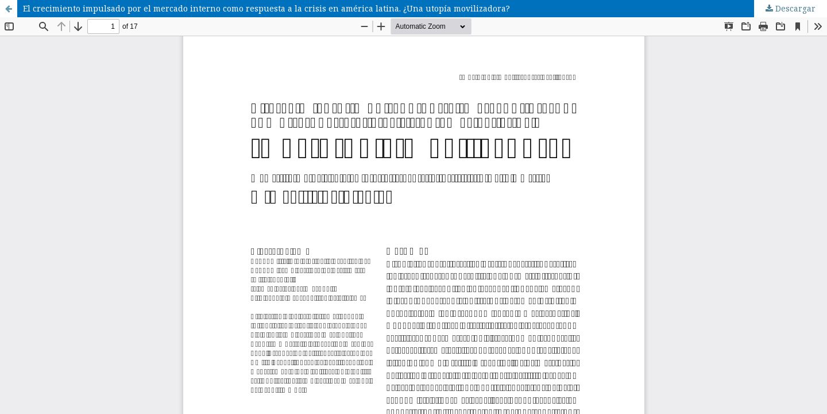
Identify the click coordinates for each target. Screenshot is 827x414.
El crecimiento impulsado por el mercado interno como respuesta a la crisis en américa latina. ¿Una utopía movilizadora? (266, 8)
